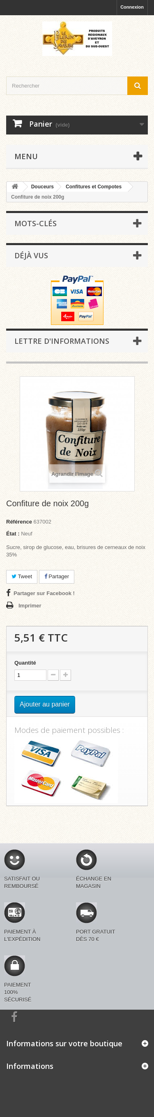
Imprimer (29, 606)
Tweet (21, 576)
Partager (56, 576)
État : (13, 534)
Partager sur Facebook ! (44, 593)
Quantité (25, 663)
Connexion (132, 7)
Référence (19, 522)
